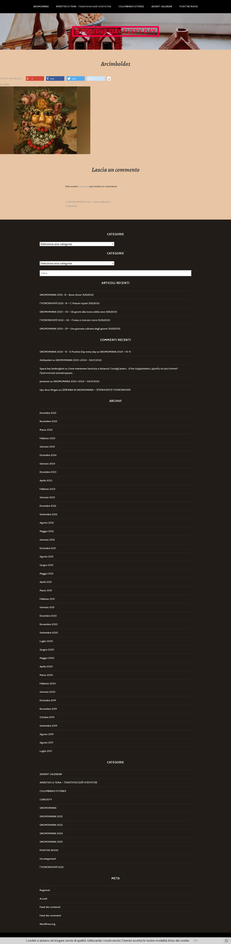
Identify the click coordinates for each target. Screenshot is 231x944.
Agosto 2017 (46, 742)
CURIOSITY (46, 799)
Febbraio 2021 (47, 598)
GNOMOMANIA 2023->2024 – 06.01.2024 (79, 360)
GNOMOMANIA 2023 (51, 824)
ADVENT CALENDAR (161, 6)
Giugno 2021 (46, 565)
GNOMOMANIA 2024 (51, 833)
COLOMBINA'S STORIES (53, 791)
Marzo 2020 (46, 675)
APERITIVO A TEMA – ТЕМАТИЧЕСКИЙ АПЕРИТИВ (83, 6)
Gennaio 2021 (47, 607)
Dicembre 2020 (48, 615)
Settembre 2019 (48, 725)
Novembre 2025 (48, 421)
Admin (6, 84)
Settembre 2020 (49, 632)
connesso (83, 186)
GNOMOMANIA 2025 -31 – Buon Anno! (61, 294)
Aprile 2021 (46, 581)
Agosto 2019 (47, 734)
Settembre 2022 (48, 514)
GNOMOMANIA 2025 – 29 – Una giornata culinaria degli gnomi (73, 328)
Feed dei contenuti (50, 907)
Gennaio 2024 (47, 463)
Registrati (45, 890)
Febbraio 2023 (47, 489)
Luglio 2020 (46, 641)
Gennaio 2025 (47, 446)
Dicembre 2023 (48, 472)
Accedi (43, 898)
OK (195, 940)
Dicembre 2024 (48, 455)
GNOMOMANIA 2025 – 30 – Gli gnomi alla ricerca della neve (72, 311)
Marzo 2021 (46, 590)
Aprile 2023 (46, 480)
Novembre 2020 (49, 624)
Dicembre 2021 (48, 548)
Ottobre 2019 (47, 717)
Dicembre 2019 (48, 700)
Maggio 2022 (47, 531)
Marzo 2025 (46, 429)
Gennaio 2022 (47, 539)
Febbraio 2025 (47, 438)
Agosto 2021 (46, 556)
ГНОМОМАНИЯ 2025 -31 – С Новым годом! (64, 303)
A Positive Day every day (115, 31)
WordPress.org (47, 924)
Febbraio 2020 (48, 683)
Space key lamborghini (52, 368)
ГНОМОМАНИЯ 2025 (51, 867)
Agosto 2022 (47, 522)
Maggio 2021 (46, 573)
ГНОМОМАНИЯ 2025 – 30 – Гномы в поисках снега (68, 320)
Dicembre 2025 (48, 412)
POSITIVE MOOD (189, 6)
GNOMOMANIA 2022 (51, 816)
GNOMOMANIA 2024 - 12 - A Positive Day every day (68, 351)
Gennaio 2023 (47, 497)
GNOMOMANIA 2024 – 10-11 (115, 351)
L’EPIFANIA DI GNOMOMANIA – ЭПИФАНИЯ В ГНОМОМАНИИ (96, 389)
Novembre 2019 (48, 708)
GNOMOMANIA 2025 (51, 841)
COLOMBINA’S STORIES (131, 6)
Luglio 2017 (46, 751)
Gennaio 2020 (47, 691)
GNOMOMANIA (41, 6)
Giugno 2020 (47, 649)
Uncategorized (48, 858)
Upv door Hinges (49, 389)
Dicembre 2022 (48, 505)
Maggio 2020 (47, 658)
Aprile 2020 (46, 666)
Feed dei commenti (50, 915)
